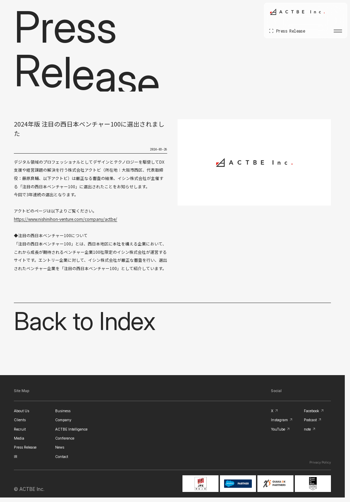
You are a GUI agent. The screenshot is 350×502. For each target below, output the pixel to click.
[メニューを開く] (338, 31)
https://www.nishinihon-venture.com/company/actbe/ (65, 219)
